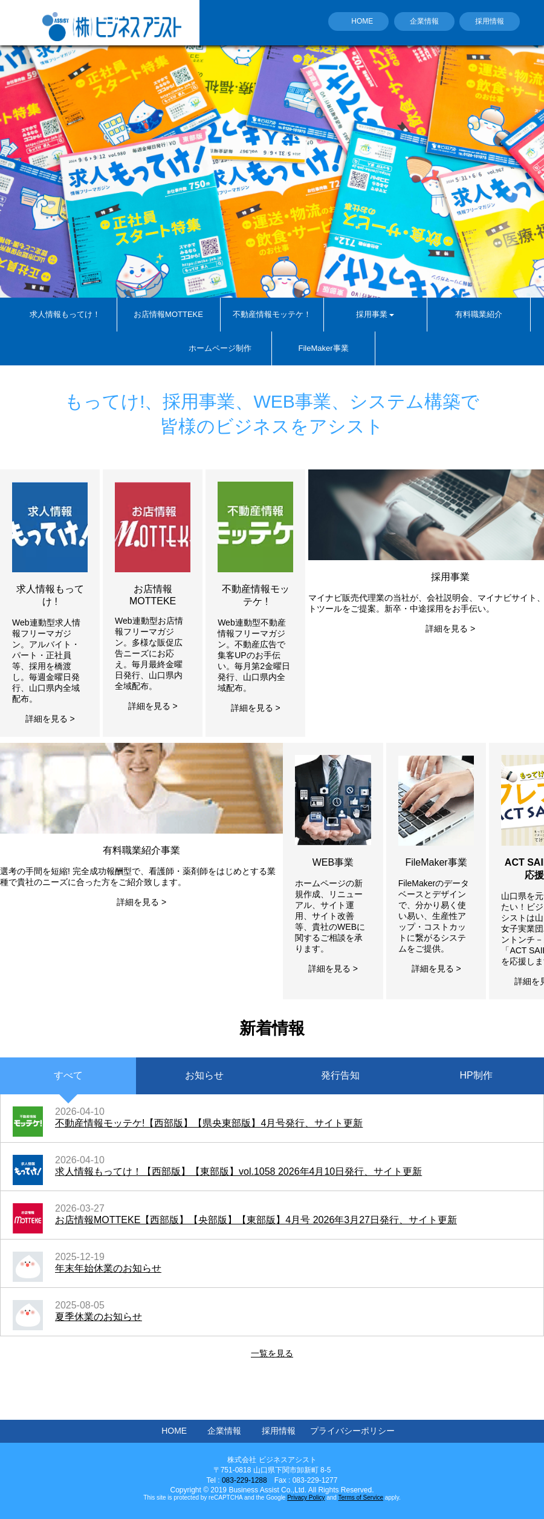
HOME (362, 21)
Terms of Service (360, 1497)
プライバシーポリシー (352, 1431)
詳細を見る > (50, 719)
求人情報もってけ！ (65, 314)
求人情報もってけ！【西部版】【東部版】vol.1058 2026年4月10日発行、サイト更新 (238, 1171)
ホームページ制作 (220, 348)
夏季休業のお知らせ (98, 1317)
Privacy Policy (306, 1497)
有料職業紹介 (478, 314)
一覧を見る (272, 1353)
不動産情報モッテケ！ (272, 314)
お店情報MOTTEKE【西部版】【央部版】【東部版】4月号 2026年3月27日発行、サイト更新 (256, 1220)
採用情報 (489, 21)
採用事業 (375, 314)
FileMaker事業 (323, 348)
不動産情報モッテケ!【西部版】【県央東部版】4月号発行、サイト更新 (209, 1123)
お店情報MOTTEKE (168, 314)
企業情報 (424, 21)
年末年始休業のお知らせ (108, 1268)
